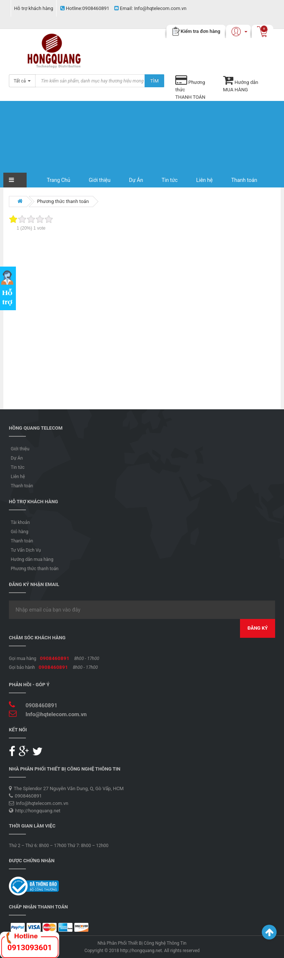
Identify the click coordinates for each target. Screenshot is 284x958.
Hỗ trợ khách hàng (33, 8)
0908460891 (84, 8)
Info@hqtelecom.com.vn (150, 8)
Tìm (154, 81)
